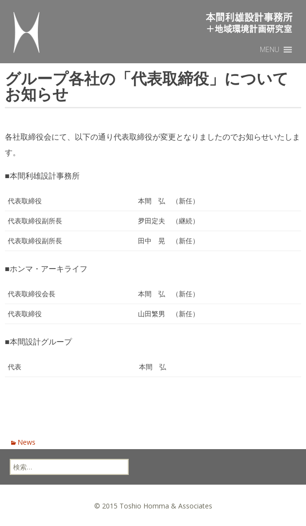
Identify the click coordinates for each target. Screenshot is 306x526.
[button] (269, 49)
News (26, 442)
